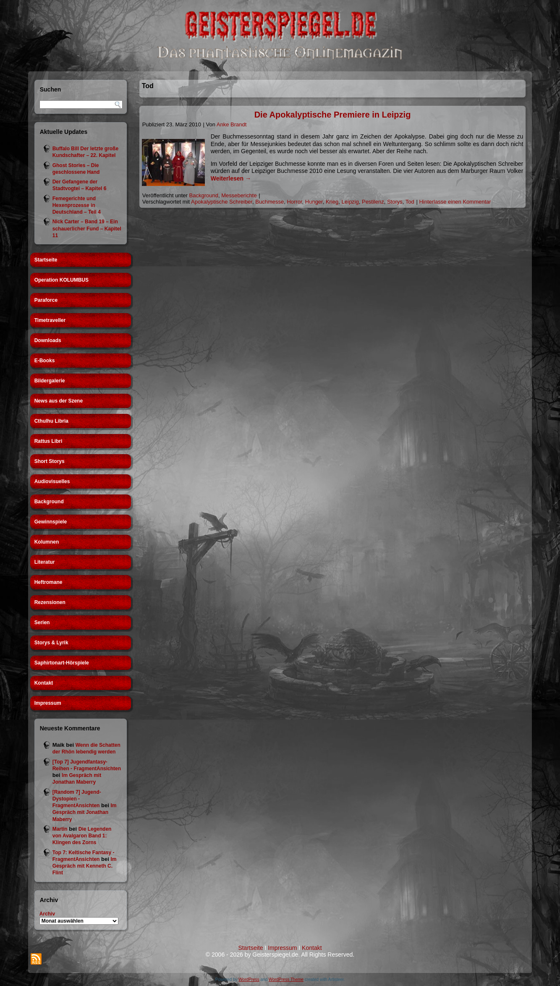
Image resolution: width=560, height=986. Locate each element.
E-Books (44, 361)
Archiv (47, 914)
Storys (395, 202)
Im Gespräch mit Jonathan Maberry (84, 812)
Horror (294, 202)
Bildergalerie (49, 381)
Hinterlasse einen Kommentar (455, 202)
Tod (410, 202)
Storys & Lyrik (51, 643)
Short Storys (49, 461)
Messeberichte (239, 195)
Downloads (47, 340)
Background (49, 502)
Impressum (47, 703)
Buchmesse (269, 202)
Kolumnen (46, 542)
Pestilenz (373, 202)
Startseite (46, 260)
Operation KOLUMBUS (61, 280)
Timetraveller (50, 320)
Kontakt (43, 683)
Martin (60, 829)
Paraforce (46, 300)
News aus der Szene (58, 401)
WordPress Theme (286, 979)
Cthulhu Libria (51, 421)
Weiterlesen (231, 178)
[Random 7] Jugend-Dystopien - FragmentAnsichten (76, 799)
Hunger (314, 202)
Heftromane (48, 582)
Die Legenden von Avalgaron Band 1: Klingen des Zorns (82, 836)
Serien (42, 622)
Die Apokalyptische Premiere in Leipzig (332, 114)
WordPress (248, 979)
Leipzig (350, 202)
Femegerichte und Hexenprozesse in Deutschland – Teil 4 (76, 205)
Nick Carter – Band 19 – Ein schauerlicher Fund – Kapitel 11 (86, 228)
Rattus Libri (48, 441)
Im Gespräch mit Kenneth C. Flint (84, 866)
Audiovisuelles (52, 481)
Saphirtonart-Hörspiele (61, 663)
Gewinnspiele (50, 522)
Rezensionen (49, 602)
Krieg (332, 202)
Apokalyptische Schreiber (221, 202)
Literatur (44, 562)
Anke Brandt (232, 124)
